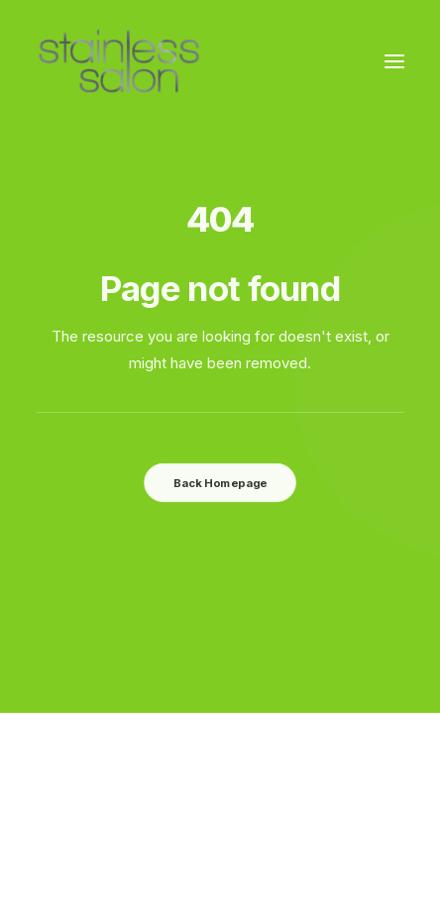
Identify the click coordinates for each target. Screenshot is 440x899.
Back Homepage (220, 482)
